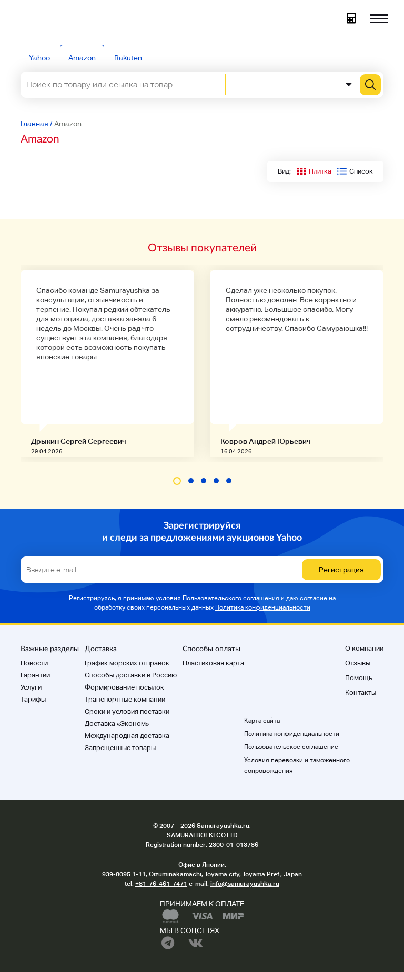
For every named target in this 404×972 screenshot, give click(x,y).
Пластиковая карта (213, 663)
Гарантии (35, 675)
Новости (34, 663)
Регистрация (341, 569)
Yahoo (39, 58)
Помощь (358, 678)
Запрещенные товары (120, 748)
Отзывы (357, 663)
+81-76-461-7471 (161, 883)
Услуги (31, 687)
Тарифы (33, 699)
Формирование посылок (124, 687)
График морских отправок (127, 663)
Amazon (82, 58)
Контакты (360, 692)
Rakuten (128, 58)
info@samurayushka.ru (244, 883)
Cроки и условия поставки (127, 711)
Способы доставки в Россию (131, 675)
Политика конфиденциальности (262, 607)
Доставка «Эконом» (117, 723)
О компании (364, 648)
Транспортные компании (125, 699)
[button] (177, 481)
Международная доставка (127, 736)
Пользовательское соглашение (291, 747)
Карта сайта (262, 720)
